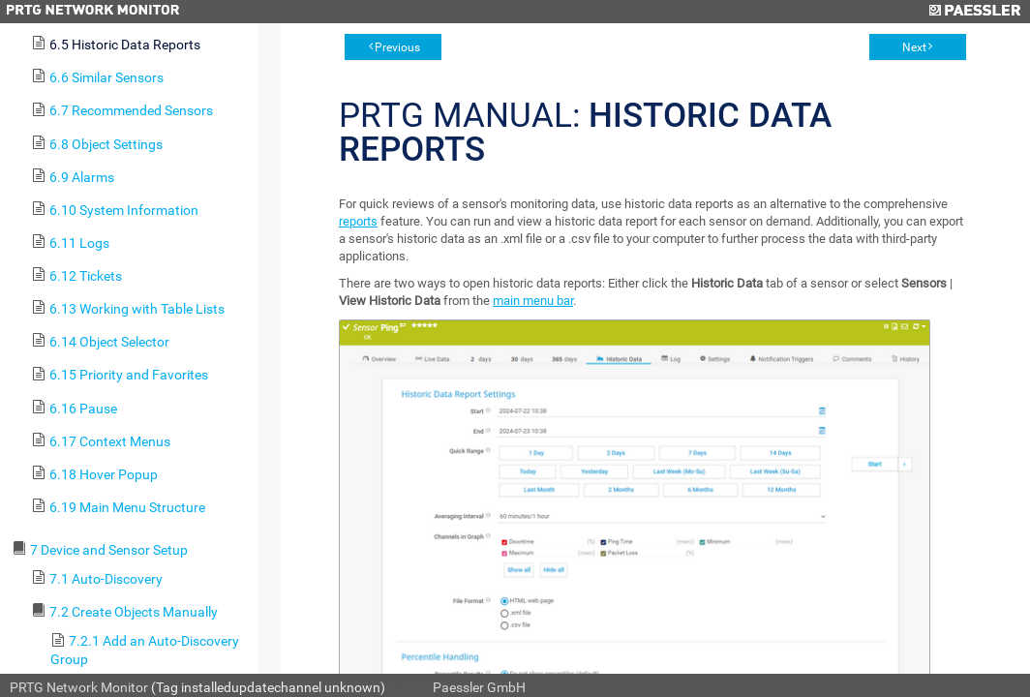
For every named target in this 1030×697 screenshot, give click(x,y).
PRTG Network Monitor (79, 687)
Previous (397, 47)
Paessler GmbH (479, 687)
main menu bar (533, 300)
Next (914, 47)
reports (358, 221)
